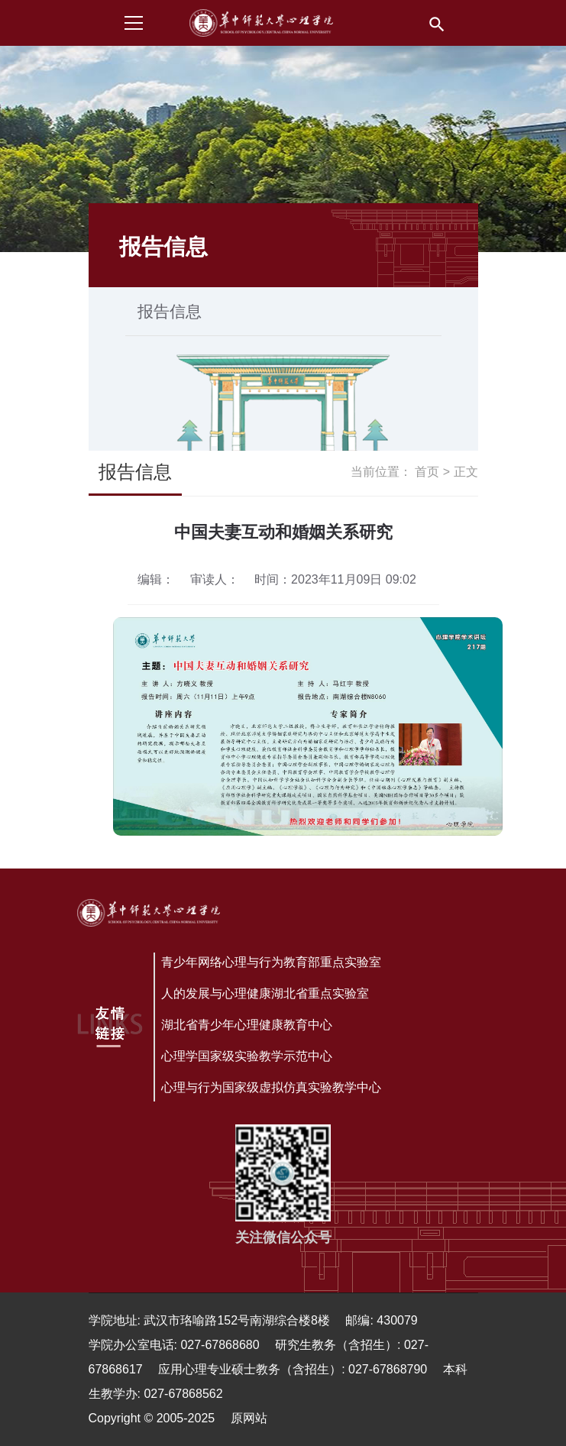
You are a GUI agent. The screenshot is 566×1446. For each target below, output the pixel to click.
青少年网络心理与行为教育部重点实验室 (271, 962)
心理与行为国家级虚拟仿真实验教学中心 (271, 1087)
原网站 (249, 1418)
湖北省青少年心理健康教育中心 (246, 1024)
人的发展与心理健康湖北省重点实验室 (265, 993)
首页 (427, 471)
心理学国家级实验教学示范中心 (246, 1056)
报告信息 (169, 311)
